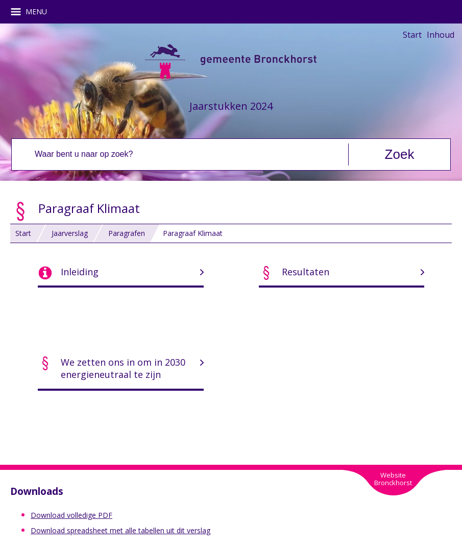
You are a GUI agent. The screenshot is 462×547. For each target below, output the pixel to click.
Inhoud (440, 34)
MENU (32, 11)
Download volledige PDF (71, 515)
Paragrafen (126, 233)
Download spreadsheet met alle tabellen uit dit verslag (120, 530)
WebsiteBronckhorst (393, 478)
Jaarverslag (70, 233)
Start (412, 34)
